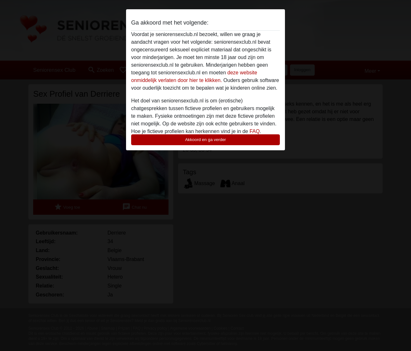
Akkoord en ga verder (205, 139)
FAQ (255, 131)
